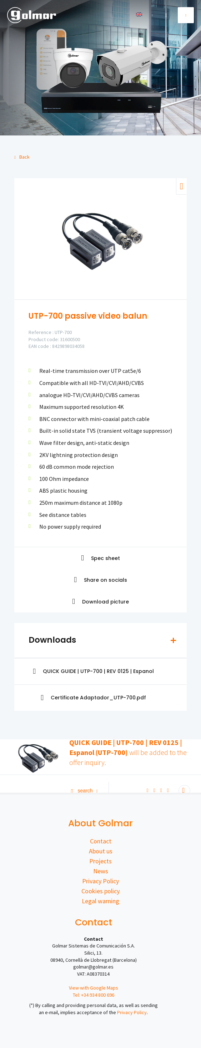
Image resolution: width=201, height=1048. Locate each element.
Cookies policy (100, 891)
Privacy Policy (100, 881)
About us (100, 851)
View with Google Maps (93, 988)
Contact (100, 841)
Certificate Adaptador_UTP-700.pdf (93, 698)
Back (22, 157)
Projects (100, 861)
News (100, 871)
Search (84, 791)
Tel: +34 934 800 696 (93, 995)
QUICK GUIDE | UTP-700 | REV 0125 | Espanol (93, 671)
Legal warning (100, 901)
